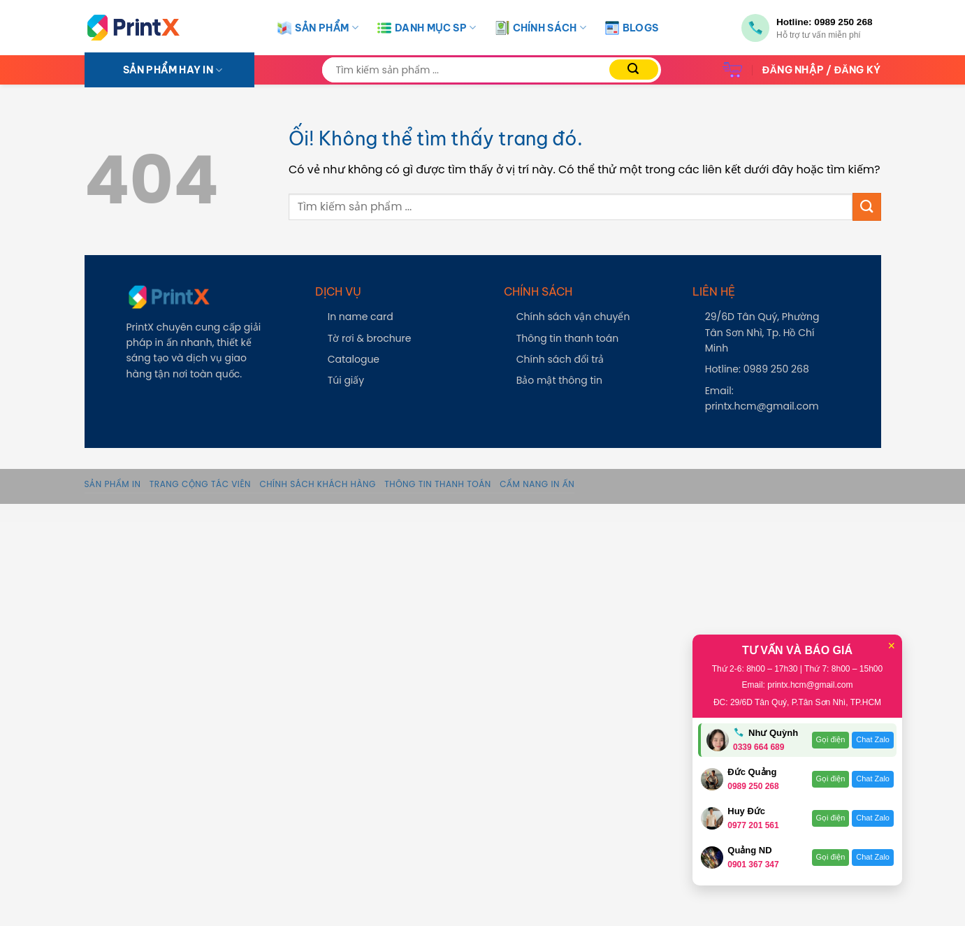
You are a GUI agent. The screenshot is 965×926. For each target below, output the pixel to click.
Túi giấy (346, 380)
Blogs (631, 28)
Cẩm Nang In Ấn (537, 484)
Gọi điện (831, 739)
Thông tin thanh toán (567, 338)
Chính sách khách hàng (317, 484)
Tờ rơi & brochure (370, 338)
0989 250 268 (843, 22)
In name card (360, 317)
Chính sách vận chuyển (573, 317)
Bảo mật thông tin (559, 380)
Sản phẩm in (113, 484)
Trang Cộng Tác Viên (200, 484)
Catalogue (353, 359)
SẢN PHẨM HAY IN (173, 70)
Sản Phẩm (317, 28)
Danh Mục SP (426, 28)
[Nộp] (633, 69)
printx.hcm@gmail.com (762, 406)
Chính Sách (540, 28)
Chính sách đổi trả (560, 359)
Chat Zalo (873, 739)
